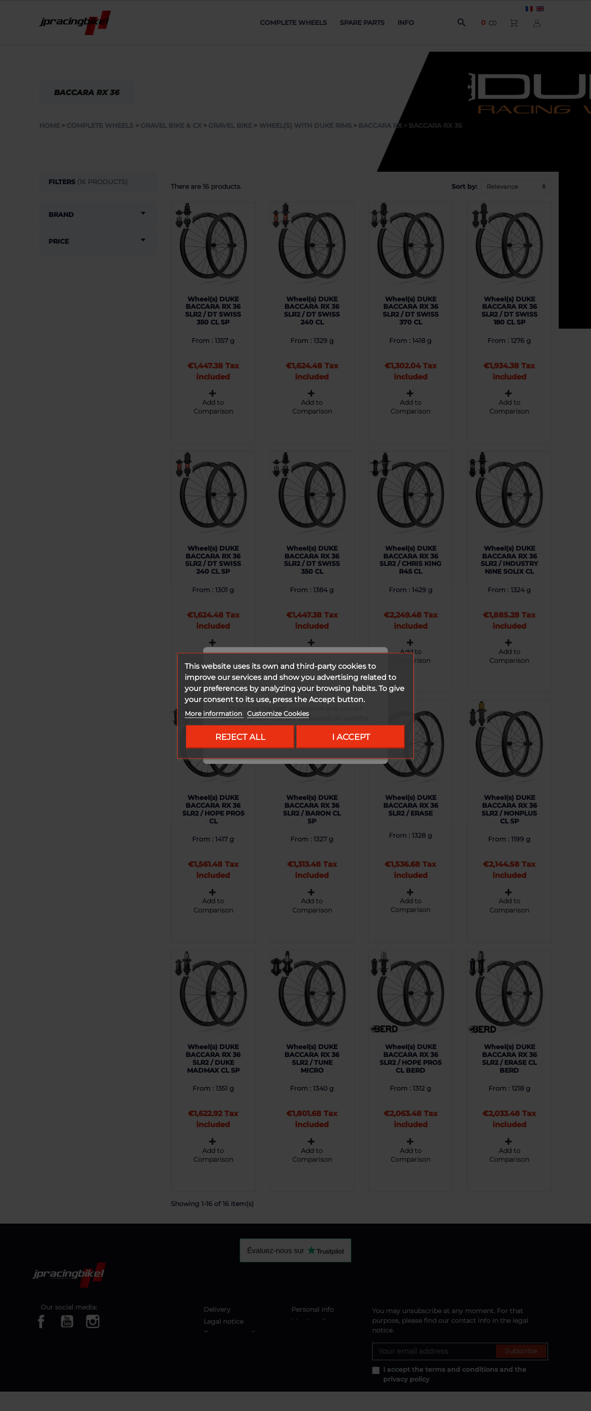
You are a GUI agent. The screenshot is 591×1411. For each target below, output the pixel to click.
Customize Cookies (278, 713)
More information (214, 713)
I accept (351, 736)
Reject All (240, 736)
